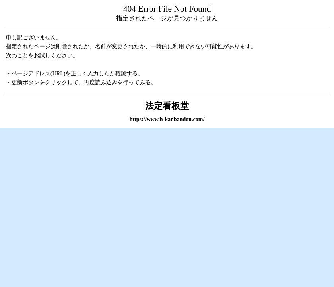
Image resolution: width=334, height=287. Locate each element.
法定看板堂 (167, 106)
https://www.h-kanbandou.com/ (167, 119)
